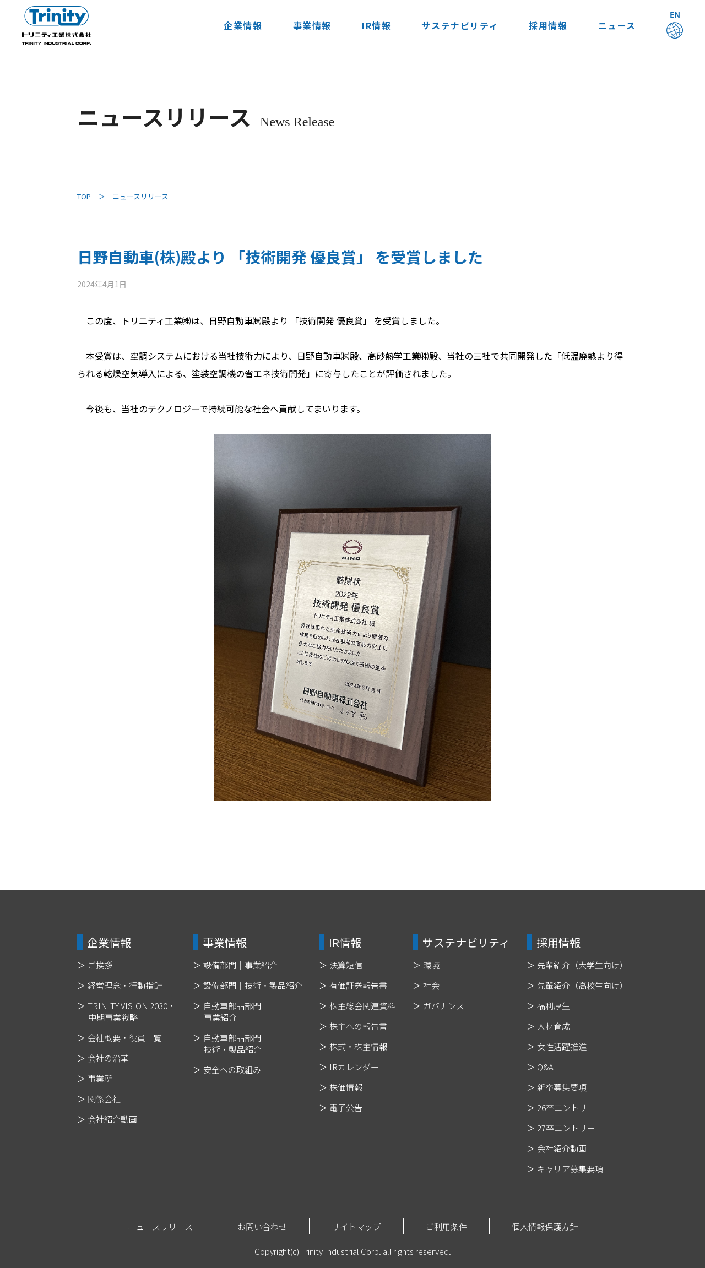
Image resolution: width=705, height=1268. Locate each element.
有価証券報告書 (358, 985)
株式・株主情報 (358, 1046)
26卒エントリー (566, 1107)
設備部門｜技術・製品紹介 (252, 985)
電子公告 (345, 1107)
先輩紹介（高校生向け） (582, 985)
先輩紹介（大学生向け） (582, 965)
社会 (431, 985)
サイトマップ (356, 1226)
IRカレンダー (354, 1067)
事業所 (100, 1078)
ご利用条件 (446, 1226)
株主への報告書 (358, 1026)
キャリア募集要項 (570, 1168)
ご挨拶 (100, 965)
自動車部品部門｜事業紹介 (236, 1011)
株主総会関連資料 (362, 1005)
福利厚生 (553, 1005)
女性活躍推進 (562, 1046)
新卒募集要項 (562, 1087)
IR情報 (376, 25)
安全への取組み (232, 1069)
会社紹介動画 (112, 1119)
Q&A (545, 1067)
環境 (431, 965)
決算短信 (345, 965)
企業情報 (243, 25)
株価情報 (345, 1087)
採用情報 (548, 25)
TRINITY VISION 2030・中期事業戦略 (132, 1011)
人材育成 (553, 1026)
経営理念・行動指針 (125, 985)
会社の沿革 (108, 1058)
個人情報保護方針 (545, 1226)
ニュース (617, 25)
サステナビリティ (459, 25)
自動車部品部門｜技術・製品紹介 (236, 1043)
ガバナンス (443, 1005)
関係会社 (104, 1098)
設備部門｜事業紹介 (240, 965)
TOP (84, 196)
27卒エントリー (566, 1128)
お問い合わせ (262, 1226)
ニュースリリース (160, 1226)
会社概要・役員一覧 (125, 1037)
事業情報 (312, 25)
